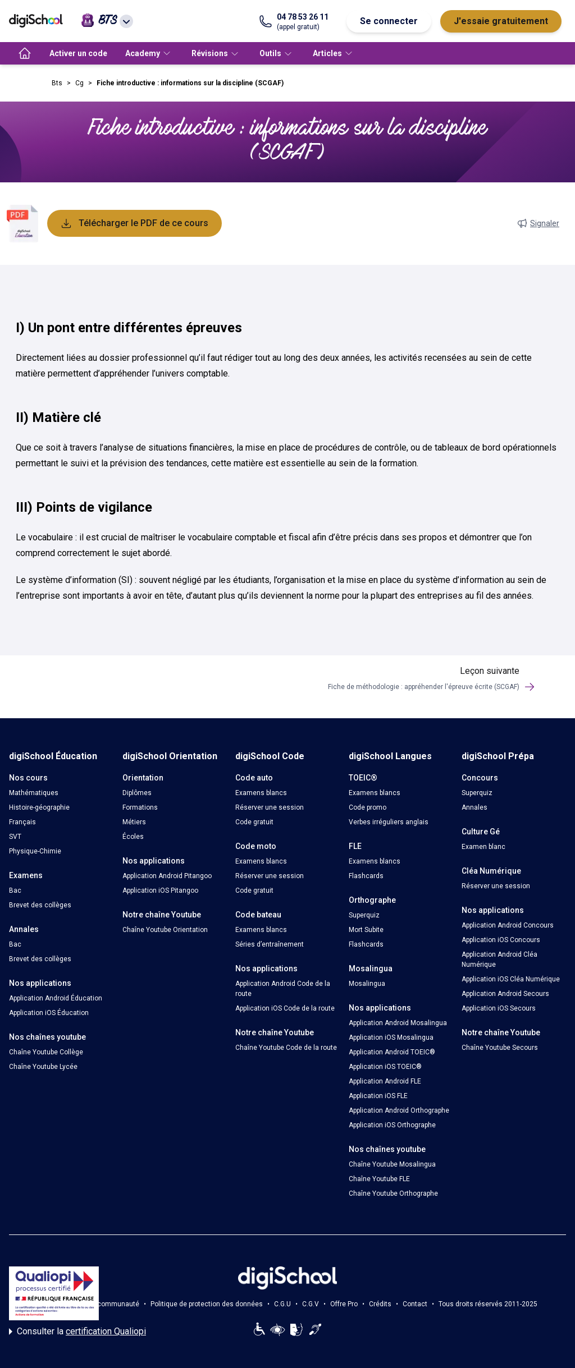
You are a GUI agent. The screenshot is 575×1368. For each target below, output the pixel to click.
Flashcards (366, 876)
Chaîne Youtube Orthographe (393, 1193)
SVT (15, 837)
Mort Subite (366, 930)
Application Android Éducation (55, 998)
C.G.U (282, 1304)
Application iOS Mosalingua (391, 1037)
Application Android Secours (505, 994)
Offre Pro (344, 1304)
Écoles (133, 837)
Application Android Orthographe (399, 1110)
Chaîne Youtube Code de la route (286, 1048)
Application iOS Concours (501, 940)
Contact (415, 1304)
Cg (79, 83)
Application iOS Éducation (49, 1013)
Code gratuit (254, 822)
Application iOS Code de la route (285, 1008)
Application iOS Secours (499, 1008)
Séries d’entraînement (269, 944)
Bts (57, 83)
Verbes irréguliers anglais (388, 822)
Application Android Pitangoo (167, 876)
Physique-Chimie (35, 851)
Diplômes (137, 793)
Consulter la (77, 1331)
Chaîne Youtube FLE (379, 1179)
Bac (15, 890)
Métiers (134, 822)
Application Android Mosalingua (398, 1023)
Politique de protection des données (206, 1304)
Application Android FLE (385, 1081)
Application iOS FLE (378, 1096)
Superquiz (364, 915)
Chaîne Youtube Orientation (165, 930)
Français (22, 822)
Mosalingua (367, 984)
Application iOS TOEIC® (385, 1067)
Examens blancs (261, 793)
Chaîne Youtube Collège (46, 1052)
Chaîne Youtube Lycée (43, 1067)
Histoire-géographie (39, 807)
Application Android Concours (508, 925)
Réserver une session (269, 807)
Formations (140, 807)
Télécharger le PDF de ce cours (134, 223)
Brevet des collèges (40, 905)
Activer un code (78, 53)
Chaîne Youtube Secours (500, 1048)
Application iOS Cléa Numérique (511, 979)
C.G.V (310, 1304)
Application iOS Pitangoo (160, 890)
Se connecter (389, 21)
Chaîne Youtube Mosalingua (392, 1164)
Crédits (380, 1304)
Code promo (367, 807)
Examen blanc (483, 847)
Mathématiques (33, 793)
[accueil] (24, 53)
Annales (474, 807)
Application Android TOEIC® (392, 1052)
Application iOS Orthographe (392, 1125)
